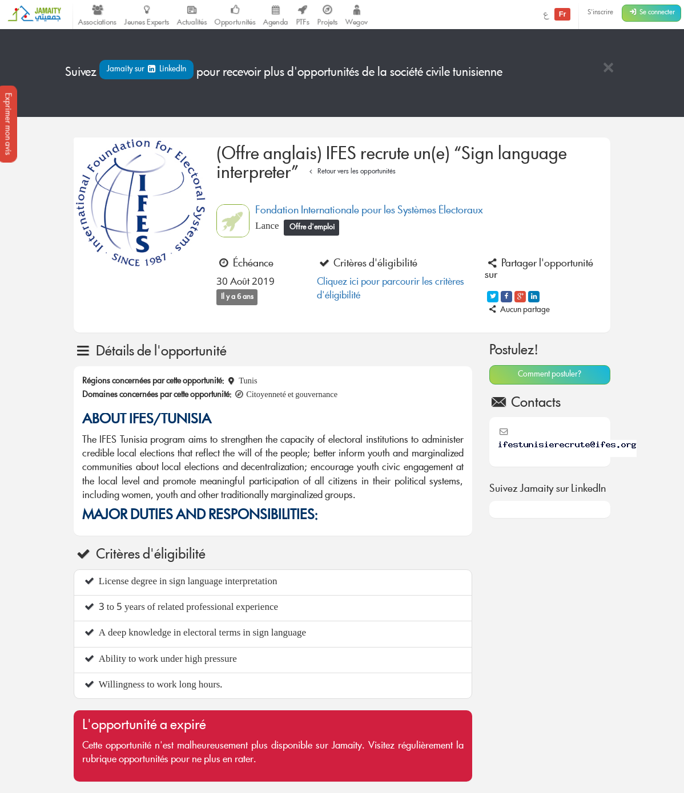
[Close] (608, 69)
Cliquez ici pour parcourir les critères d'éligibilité (390, 289)
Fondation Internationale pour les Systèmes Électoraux (369, 211)
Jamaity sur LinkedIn (146, 69)
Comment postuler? (549, 375)
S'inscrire (600, 13)
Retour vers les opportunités (351, 172)
